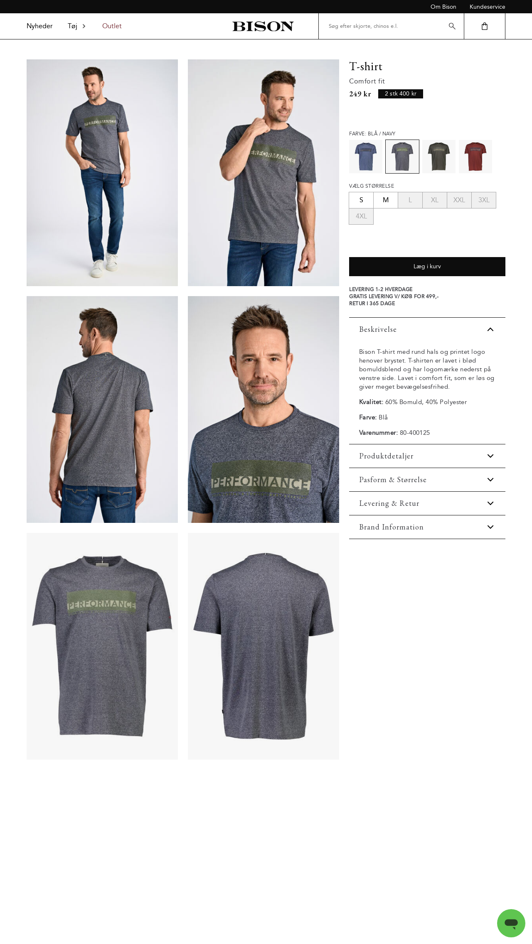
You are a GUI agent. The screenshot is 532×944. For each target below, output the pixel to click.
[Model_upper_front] (263, 172)
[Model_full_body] (102, 172)
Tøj (77, 26)
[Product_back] (263, 646)
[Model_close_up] (263, 409)
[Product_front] (102, 646)
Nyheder (40, 26)
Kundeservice (487, 6)
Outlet (112, 26)
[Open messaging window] (511, 923)
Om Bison (443, 6)
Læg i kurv (427, 266)
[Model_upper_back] (102, 409)
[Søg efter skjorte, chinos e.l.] (391, 26)
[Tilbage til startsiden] (262, 26)
